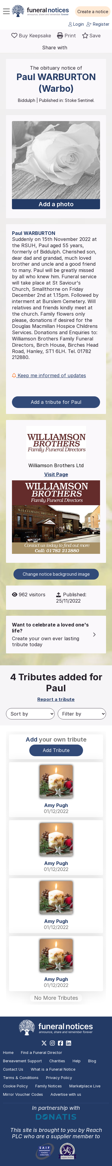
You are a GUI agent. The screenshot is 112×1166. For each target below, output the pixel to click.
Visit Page (56, 474)
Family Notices (48, 1086)
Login (76, 24)
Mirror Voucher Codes (23, 1094)
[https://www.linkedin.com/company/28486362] (68, 1043)
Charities (57, 1061)
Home (8, 1052)
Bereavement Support (22, 1061)
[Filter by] (82, 713)
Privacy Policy (59, 1077)
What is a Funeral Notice (53, 1069)
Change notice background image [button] (56, 574)
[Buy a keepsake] (31, 36)
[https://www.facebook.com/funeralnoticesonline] (60, 1043)
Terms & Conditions (21, 1077)
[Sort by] (30, 713)
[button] (93, 11)
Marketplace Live (84, 1086)
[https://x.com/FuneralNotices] (44, 1043)
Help (77, 1061)
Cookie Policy (15, 1086)
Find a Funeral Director (41, 1052)
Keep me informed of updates (49, 375)
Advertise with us (65, 1094)
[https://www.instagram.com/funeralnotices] (52, 1043)
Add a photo (56, 204)
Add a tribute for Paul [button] (56, 402)
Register (97, 24)
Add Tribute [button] (56, 750)
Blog (92, 1061)
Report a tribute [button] (56, 699)
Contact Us (13, 1069)
